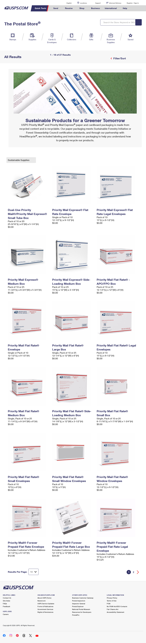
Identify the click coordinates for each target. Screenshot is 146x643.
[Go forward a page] (138, 572)
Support (98, 3)
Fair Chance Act (112, 609)
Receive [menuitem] (69, 8)
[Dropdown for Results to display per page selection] (33, 572)
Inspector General (78, 603)
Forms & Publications (45, 606)
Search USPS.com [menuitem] (134, 8)
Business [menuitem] (95, 8)
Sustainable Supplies (19, 160)
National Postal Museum (81, 609)
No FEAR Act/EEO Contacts (117, 606)
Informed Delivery (115, 3)
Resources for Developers (81, 612)
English (66, 3)
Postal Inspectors (78, 601)
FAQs (5, 603)
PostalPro (75, 615)
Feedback (6, 606)
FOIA (108, 603)
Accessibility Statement (115, 612)
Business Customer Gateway (82, 598)
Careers (6, 614)
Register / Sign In (133, 3)
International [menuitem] (111, 8)
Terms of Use (111, 601)
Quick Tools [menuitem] (40, 8)
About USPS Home (44, 598)
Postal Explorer (78, 606)
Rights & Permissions (45, 612)
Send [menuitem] (55, 8)
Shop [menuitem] (81, 8)
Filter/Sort (119, 58)
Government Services (45, 609)
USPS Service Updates (45, 603)
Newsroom (41, 601)
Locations (83, 3)
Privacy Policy (112, 598)
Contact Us (7, 598)
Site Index (6, 601)
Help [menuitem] (125, 8)
